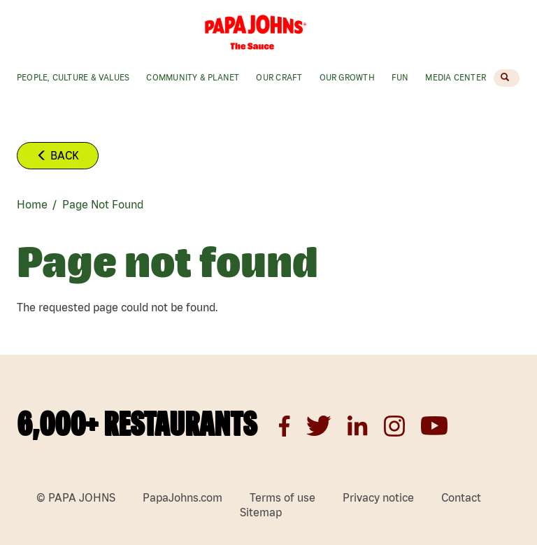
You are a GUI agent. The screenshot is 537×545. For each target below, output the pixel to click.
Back (57, 155)
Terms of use (282, 497)
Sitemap (261, 512)
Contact (461, 497)
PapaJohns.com (182, 497)
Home (32, 204)
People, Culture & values (73, 77)
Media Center (455, 77)
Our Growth (347, 77)
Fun (400, 77)
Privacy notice (378, 497)
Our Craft (279, 77)
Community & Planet (192, 77)
